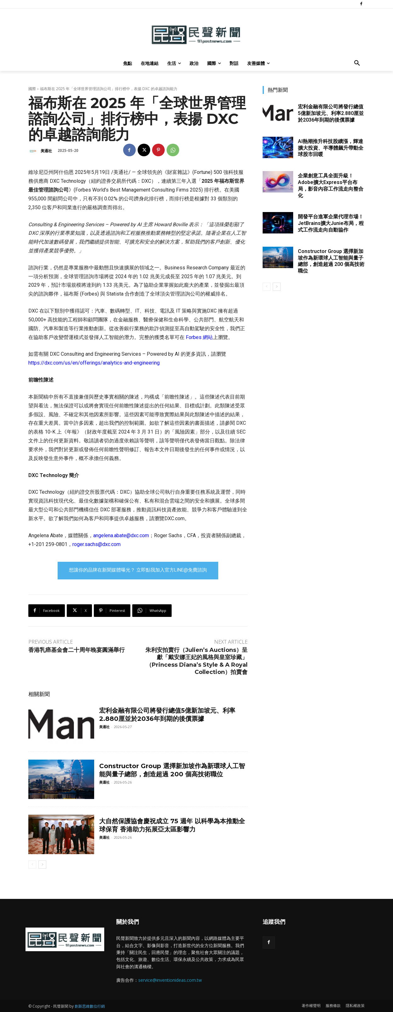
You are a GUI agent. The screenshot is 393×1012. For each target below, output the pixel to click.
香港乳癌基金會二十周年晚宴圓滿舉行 (76, 650)
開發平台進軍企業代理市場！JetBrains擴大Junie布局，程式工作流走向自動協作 (331, 223)
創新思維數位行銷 (90, 1006)
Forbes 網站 (199, 337)
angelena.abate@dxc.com (121, 535)
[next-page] (42, 864)
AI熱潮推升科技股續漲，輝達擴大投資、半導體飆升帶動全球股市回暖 (330, 148)
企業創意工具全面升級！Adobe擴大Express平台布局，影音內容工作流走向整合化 (330, 185)
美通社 (46, 150)
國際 (32, 88)
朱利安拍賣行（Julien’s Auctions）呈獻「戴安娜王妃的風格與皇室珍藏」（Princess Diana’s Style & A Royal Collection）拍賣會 (196, 661)
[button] (357, 63)
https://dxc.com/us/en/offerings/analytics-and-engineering (94, 363)
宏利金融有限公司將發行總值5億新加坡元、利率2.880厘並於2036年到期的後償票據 (331, 113)
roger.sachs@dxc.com (96, 544)
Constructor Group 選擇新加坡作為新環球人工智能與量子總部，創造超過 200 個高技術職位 (172, 770)
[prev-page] (32, 864)
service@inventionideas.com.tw (170, 980)
